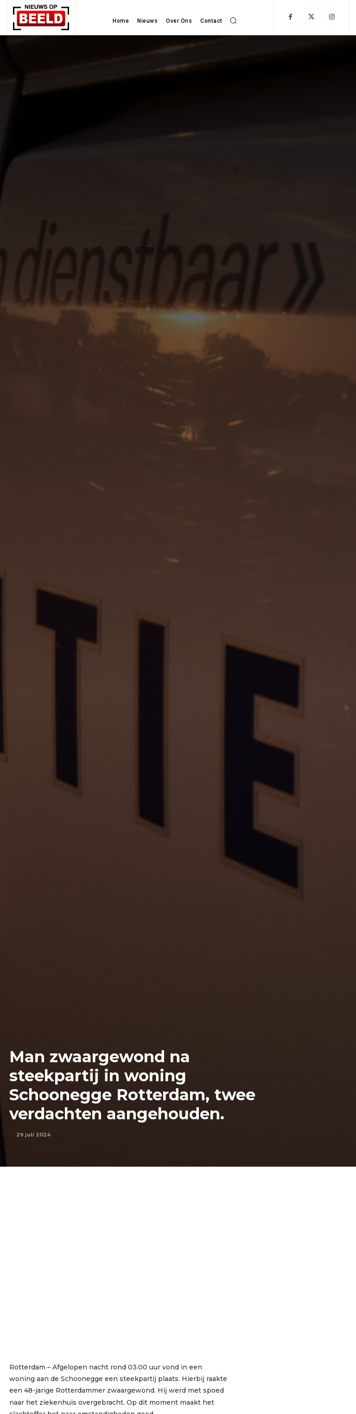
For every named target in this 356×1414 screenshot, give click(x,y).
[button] (234, 20)
